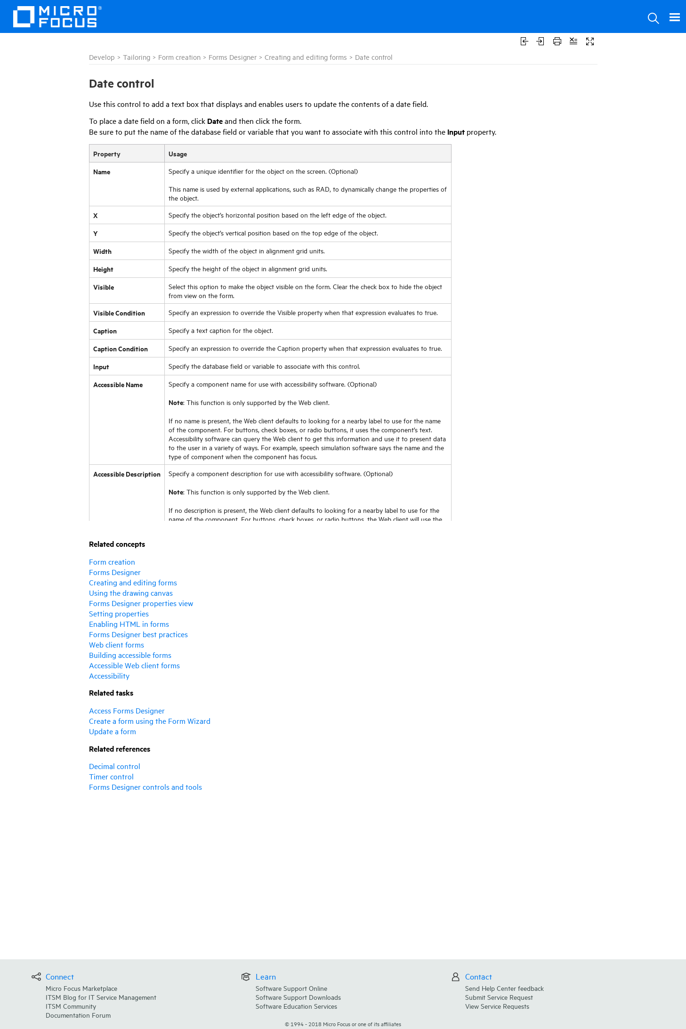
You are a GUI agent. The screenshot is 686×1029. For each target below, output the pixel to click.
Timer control (111, 776)
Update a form (112, 731)
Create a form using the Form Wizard (149, 720)
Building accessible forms (130, 654)
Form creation (179, 56)
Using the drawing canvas (131, 592)
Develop (102, 56)
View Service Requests (497, 1005)
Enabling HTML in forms (129, 623)
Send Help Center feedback (504, 987)
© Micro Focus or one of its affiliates (343, 1024)
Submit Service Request (499, 996)
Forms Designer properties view (141, 603)
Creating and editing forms (306, 56)
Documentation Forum (78, 1014)
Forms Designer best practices (138, 634)
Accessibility (109, 675)
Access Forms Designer (127, 710)
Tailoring (136, 56)
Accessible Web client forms (134, 665)
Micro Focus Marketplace (81, 987)
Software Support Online (291, 987)
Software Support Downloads (298, 996)
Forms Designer (233, 56)
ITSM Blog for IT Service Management (101, 996)
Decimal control (114, 766)
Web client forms (116, 644)
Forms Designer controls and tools (145, 786)
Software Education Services (296, 1005)
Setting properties (119, 613)
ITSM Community (71, 1005)
